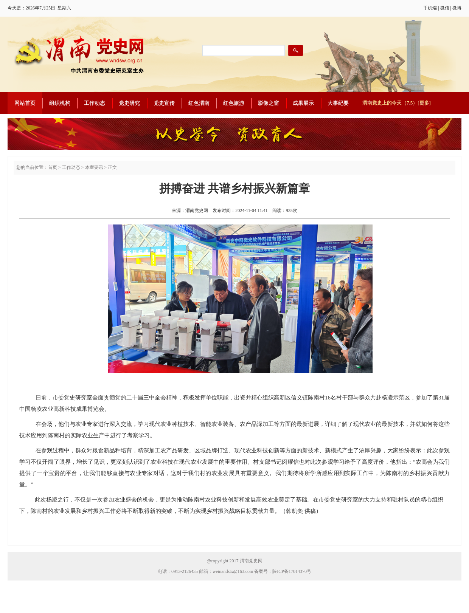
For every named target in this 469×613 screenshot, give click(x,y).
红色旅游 (233, 103)
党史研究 (129, 103)
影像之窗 (268, 103)
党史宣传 (164, 103)
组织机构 (59, 103)
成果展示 (303, 103)
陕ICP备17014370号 (291, 571)
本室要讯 (94, 167)
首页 (52, 167)
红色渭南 (199, 103)
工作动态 (94, 103)
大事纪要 (338, 103)
